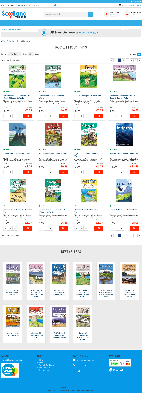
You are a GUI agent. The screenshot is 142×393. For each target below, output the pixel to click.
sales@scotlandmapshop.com (31, 5)
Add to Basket (27, 116)
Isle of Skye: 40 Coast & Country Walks (12, 292)
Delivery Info (44, 370)
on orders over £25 (73, 32)
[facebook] (48, 5)
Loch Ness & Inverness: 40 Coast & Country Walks (82, 293)
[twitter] (55, 5)
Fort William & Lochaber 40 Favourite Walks (59, 335)
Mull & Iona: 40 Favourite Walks (12, 334)
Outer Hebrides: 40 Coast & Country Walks (59, 292)
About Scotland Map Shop (12, 360)
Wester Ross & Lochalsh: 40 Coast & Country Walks (36, 293)
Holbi (72, 390)
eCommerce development (57, 390)
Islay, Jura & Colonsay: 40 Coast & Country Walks (82, 336)
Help (41, 360)
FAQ (41, 362)
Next (139, 60)
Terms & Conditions (46, 365)
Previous (111, 60)
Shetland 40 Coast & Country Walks (36, 335)
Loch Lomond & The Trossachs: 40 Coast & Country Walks (106, 293)
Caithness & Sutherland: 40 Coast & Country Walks (129, 293)
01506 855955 (8, 5)
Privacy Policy (44, 367)
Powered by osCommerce (85, 390)
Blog (55, 23)
